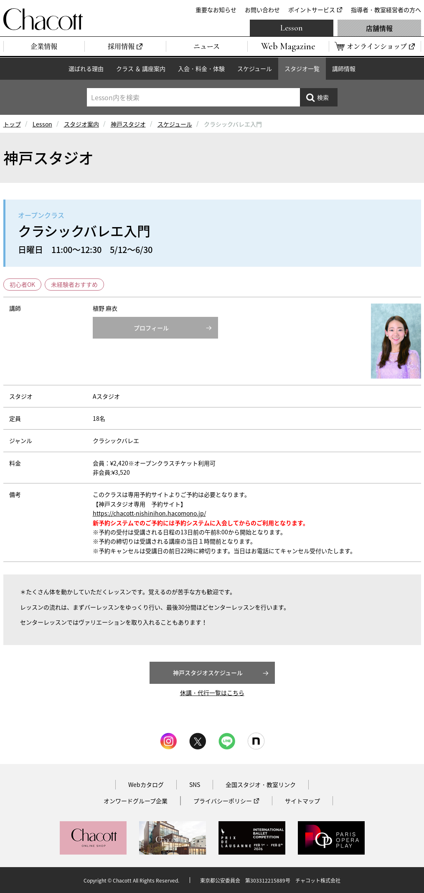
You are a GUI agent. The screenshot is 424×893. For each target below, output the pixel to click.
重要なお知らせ (215, 9)
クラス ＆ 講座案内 (140, 68)
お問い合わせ (262, 9)
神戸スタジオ (128, 124)
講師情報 (343, 68)
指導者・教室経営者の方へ (386, 9)
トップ (12, 124)
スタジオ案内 (81, 124)
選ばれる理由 (86, 68)
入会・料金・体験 (201, 68)
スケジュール (254, 68)
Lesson (291, 28)
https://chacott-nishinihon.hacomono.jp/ (149, 513)
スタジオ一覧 (302, 68)
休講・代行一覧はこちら (212, 692)
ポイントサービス (311, 9)
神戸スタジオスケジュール (208, 672)
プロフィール (151, 328)
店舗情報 (379, 28)
